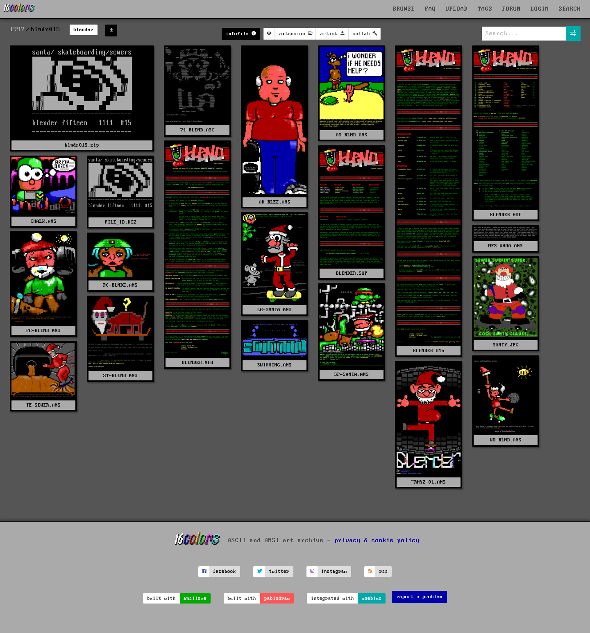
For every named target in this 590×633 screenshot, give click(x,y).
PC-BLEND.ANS (43, 330)
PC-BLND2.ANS (120, 285)
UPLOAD (457, 9)
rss (383, 571)
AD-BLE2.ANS (274, 202)
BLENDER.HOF (506, 214)
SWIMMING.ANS (274, 365)
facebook (224, 571)
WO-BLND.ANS (506, 440)
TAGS (485, 9)
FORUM (511, 9)
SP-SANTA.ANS (351, 374)
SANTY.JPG (506, 345)
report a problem (419, 596)
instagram (334, 571)
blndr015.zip (82, 145)
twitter (279, 571)
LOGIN (540, 9)
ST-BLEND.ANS (120, 375)
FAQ (430, 9)
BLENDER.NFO (197, 362)
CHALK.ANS (44, 221)
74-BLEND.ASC (197, 130)
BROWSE (404, 9)
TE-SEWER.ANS (43, 405)
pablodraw (277, 598)
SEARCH (570, 9)
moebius (372, 598)
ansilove (195, 598)
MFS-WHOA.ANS (505, 246)
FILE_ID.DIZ (120, 222)
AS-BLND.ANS (352, 135)
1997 (17, 29)
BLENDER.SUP (352, 273)
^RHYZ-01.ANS (428, 482)
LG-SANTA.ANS (274, 309)
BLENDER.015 (429, 350)
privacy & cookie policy (377, 540)
